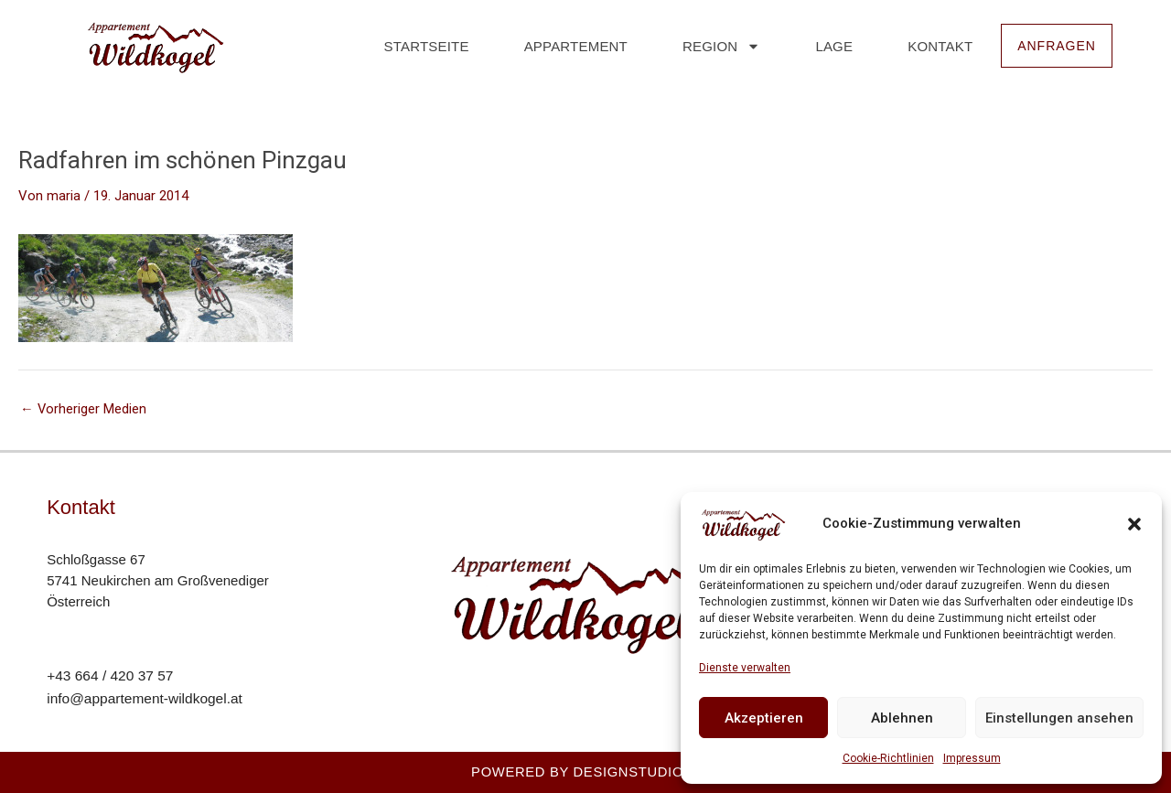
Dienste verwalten (744, 667)
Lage (829, 46)
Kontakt (934, 46)
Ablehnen (902, 718)
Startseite (421, 46)
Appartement (570, 46)
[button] (1134, 524)
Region (716, 46)
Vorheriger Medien (83, 409)
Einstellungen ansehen (1059, 718)
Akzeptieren (764, 718)
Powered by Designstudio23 (585, 771)
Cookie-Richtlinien (888, 758)
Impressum (972, 758)
